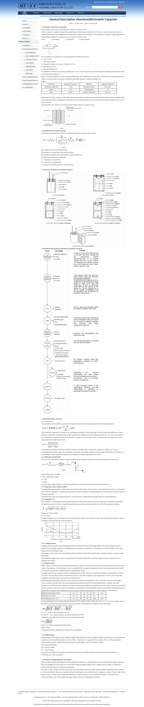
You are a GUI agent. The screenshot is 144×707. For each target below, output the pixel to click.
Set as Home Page (111, 2)
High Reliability (30, 66)
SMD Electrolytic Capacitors (93, 692)
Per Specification (27, 87)
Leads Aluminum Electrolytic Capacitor (30, 49)
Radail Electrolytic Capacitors (27, 692)
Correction (29, 70)
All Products (26, 45)
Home (25, 13)
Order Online (58, 13)
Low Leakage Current (32, 56)
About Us (81, 13)
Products (36, 13)
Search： (102, 7)
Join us (20, 694)
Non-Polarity (30, 63)
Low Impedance (31, 52)
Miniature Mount (31, 59)
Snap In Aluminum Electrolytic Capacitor (30, 77)
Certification (47, 13)
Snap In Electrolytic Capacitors (47, 692)
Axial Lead (29, 73)
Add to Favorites (99, 2)
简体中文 (122, 2)
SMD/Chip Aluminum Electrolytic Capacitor (30, 84)
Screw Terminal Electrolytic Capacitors (71, 692)
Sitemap (53, 697)
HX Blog (122, 692)
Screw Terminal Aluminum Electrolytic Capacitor (30, 80)
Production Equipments (111, 692)
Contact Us (69, 13)
